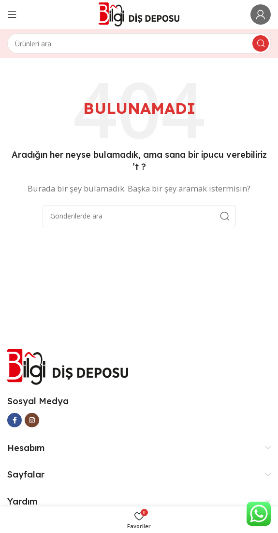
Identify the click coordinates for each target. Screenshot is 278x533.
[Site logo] (139, 13)
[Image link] (67, 365)
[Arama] (139, 43)
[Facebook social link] (14, 420)
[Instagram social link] (32, 420)
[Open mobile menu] (12, 14)
